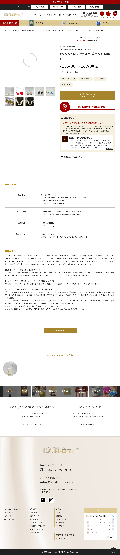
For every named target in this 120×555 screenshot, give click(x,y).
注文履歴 (59, 516)
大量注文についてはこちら (31, 424)
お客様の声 (60, 15)
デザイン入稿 (39, 7)
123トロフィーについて (40, 15)
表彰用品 (51, 30)
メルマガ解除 (60, 526)
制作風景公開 (9, 519)
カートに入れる (87, 95)
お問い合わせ (35, 533)
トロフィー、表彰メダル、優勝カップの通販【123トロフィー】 (24, 30)
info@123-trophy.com (56, 482)
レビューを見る (72, 72)
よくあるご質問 (35, 519)
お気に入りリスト (61, 519)
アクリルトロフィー (63, 30)
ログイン (58, 509)
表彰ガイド (52, 15)
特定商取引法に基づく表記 (65, 535)
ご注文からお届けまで (37, 526)
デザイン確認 (76, 7)
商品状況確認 (94, 7)
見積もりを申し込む (88, 424)
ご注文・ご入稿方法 (36, 529)
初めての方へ (9, 512)
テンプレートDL (58, 7)
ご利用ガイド (70, 15)
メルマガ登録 (60, 522)
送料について (34, 516)
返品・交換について (36, 512)
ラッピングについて (36, 522)
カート (58, 512)
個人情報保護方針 (62, 538)
